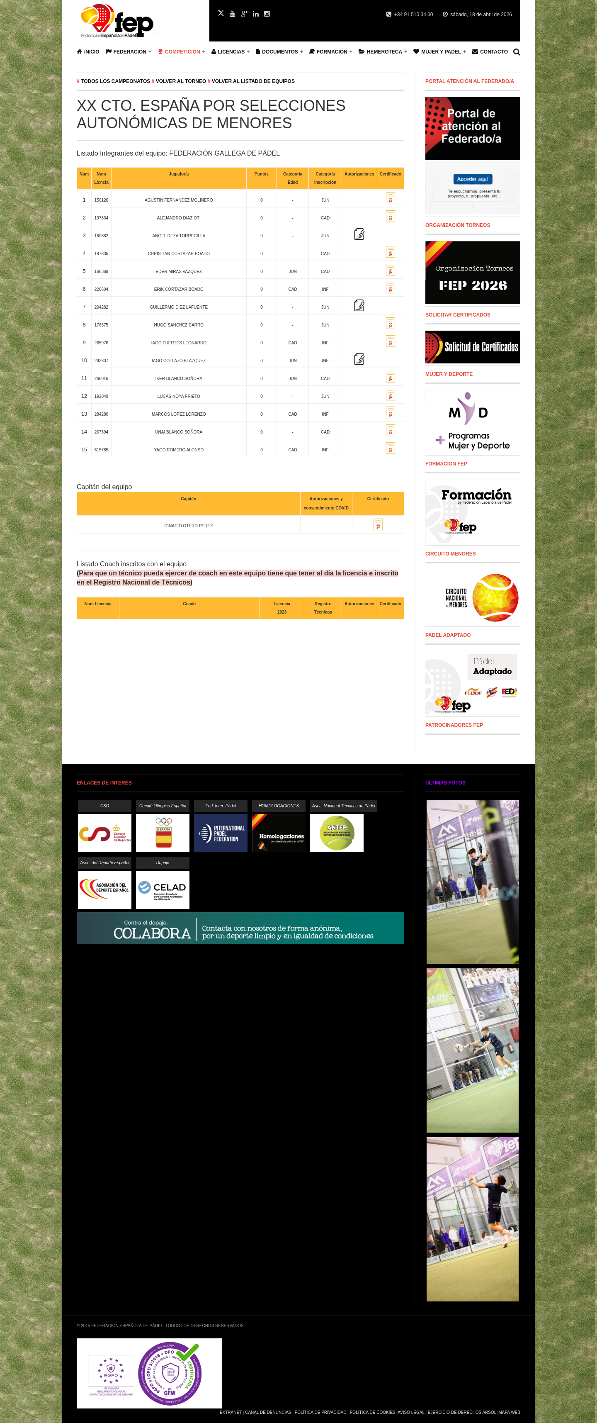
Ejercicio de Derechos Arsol (462, 1412)
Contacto (490, 52)
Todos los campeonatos (116, 81)
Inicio (88, 52)
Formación (328, 52)
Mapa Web (509, 1412)
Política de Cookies (373, 1412)
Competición (179, 52)
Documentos (277, 52)
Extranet (231, 1412)
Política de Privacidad (321, 1412)
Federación (126, 52)
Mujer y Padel (437, 52)
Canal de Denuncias (268, 1412)
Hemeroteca (380, 52)
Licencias (228, 52)
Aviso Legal (411, 1412)
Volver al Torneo (181, 81)
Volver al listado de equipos (253, 81)
